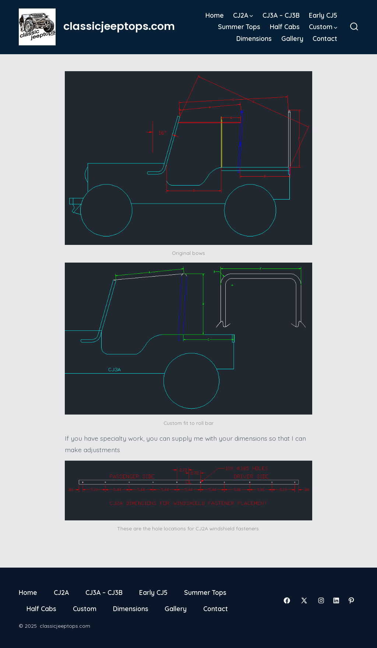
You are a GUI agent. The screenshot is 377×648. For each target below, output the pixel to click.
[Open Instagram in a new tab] (321, 600)
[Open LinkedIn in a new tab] (336, 600)
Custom (323, 26)
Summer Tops (239, 26)
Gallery (292, 38)
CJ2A (243, 15)
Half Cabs (285, 26)
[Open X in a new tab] (304, 600)
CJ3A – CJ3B (281, 15)
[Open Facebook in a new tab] (286, 600)
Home (214, 15)
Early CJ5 (323, 15)
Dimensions (254, 38)
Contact (325, 38)
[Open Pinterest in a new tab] (351, 600)
